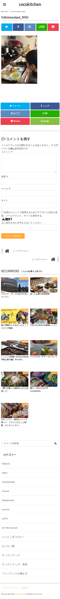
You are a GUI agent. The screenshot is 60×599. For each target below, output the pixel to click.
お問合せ (25, 588)
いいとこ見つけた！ (13, 536)
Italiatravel (8, 500)
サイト (4, 200)
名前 (4, 176)
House (5, 490)
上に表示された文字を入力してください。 (22, 222)
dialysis (6, 463)
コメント (7, 151)
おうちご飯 (8, 545)
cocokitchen (30, 4)
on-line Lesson (9, 527)
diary (5, 472)
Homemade (8, 481)
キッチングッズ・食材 (15, 564)
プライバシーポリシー (10, 588)
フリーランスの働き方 (15, 573)
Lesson (5, 509)
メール (6, 188)
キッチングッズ (11, 555)
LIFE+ (5, 518)
